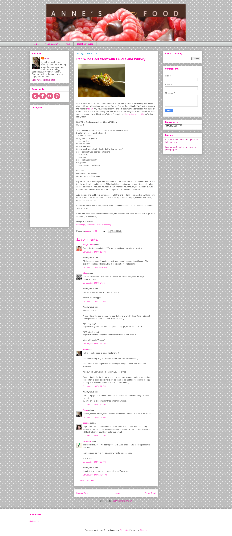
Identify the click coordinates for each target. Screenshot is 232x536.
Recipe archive (52, 44)
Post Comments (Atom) (122, 501)
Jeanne (86, 423)
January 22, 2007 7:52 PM (94, 404)
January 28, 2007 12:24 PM (95, 475)
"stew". (90, 109)
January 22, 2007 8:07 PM (94, 417)
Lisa (85, 273)
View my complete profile (43, 80)
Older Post (150, 493)
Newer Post (82, 493)
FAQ (68, 44)
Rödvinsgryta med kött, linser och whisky (93, 224)
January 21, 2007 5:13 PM (94, 252)
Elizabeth (87, 441)
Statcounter (34, 521)
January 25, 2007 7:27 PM (94, 462)
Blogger (143, 530)
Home (36, 44)
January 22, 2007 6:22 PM (94, 386)
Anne (85, 349)
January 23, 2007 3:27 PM (94, 436)
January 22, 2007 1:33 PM (94, 301)
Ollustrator (124, 530)
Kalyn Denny (89, 245)
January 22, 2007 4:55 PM (94, 344)
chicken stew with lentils (133, 114)
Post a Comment (87, 480)
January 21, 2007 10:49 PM (95, 267)
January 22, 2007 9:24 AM (94, 283)
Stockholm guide (85, 44)
